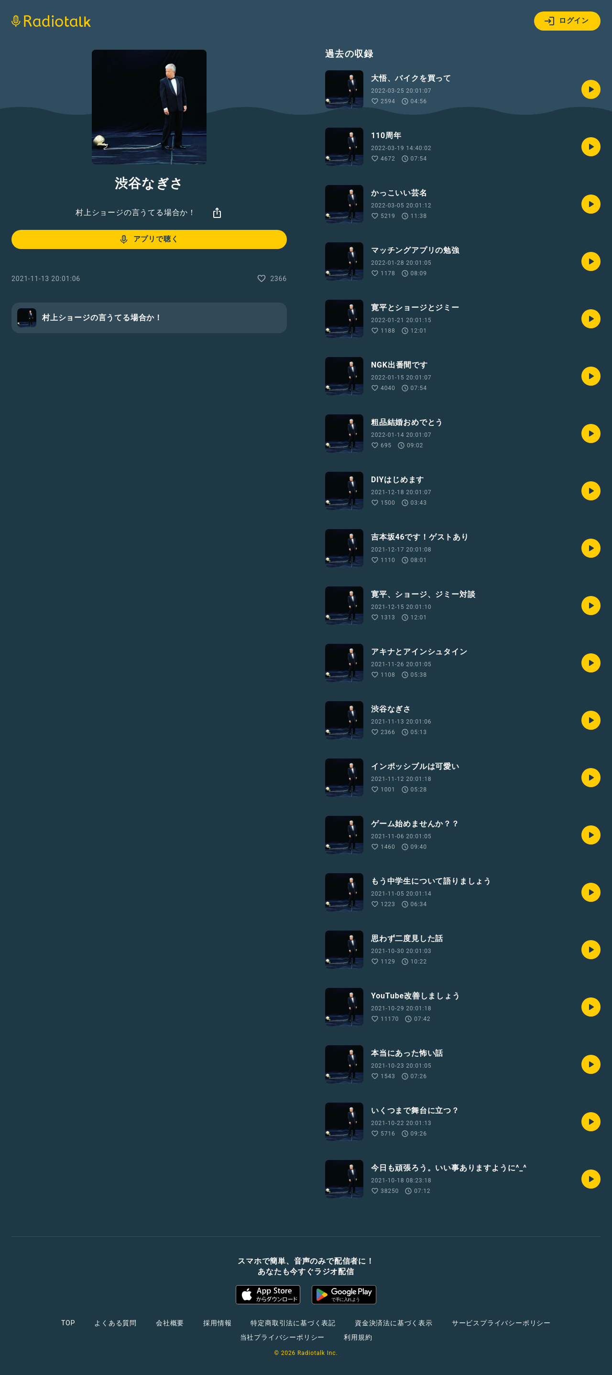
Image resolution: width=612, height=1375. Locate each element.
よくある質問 (115, 1323)
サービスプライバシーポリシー (501, 1323)
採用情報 (217, 1323)
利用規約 (358, 1337)
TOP (68, 1323)
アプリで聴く (148, 239)
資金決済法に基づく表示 (394, 1323)
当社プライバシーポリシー (282, 1337)
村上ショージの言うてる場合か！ (136, 212)
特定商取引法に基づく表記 (293, 1323)
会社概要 (170, 1323)
